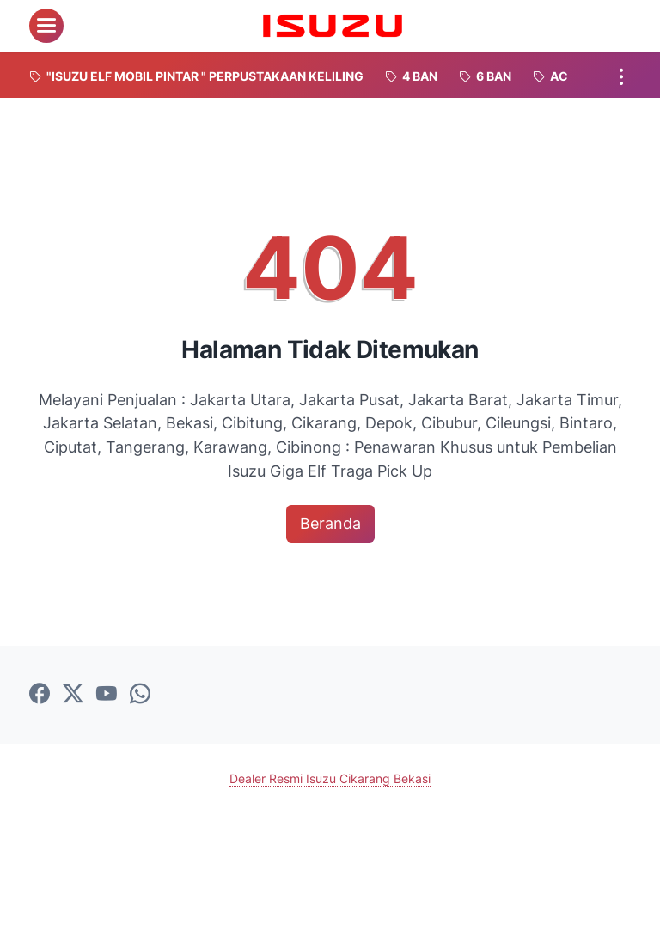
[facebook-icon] (39, 695)
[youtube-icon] (106, 695)
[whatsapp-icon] (140, 695)
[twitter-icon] (73, 695)
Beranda (330, 523)
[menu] (46, 26)
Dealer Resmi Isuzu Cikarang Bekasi (330, 778)
